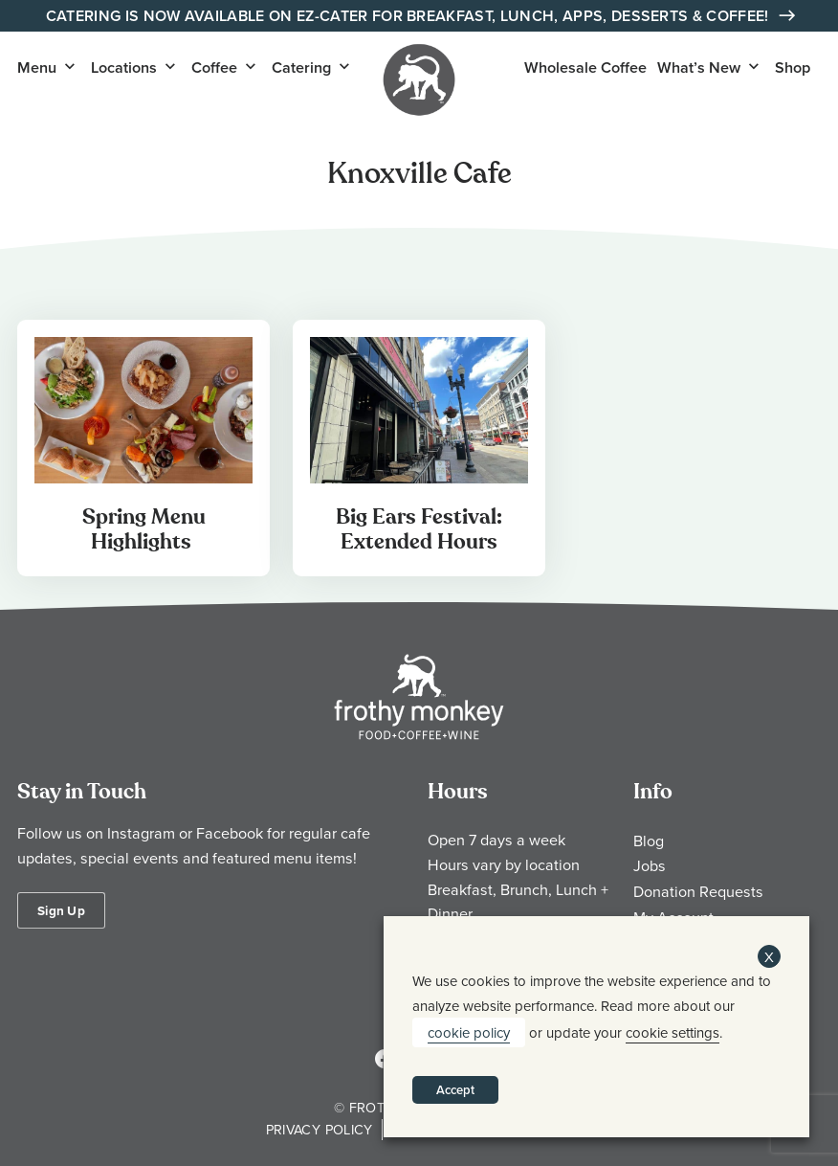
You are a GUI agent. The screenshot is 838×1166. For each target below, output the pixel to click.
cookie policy (469, 1032)
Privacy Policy (319, 1129)
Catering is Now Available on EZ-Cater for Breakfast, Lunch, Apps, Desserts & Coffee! (409, 16)
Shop (792, 67)
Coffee (214, 67)
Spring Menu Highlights (144, 529)
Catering (301, 67)
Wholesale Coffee (585, 67)
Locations (124, 67)
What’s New (698, 67)
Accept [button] (455, 1090)
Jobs (649, 865)
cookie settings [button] (672, 1032)
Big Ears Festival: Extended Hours (419, 529)
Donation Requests (698, 891)
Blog (648, 840)
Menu (36, 67)
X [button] (769, 957)
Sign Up (61, 910)
